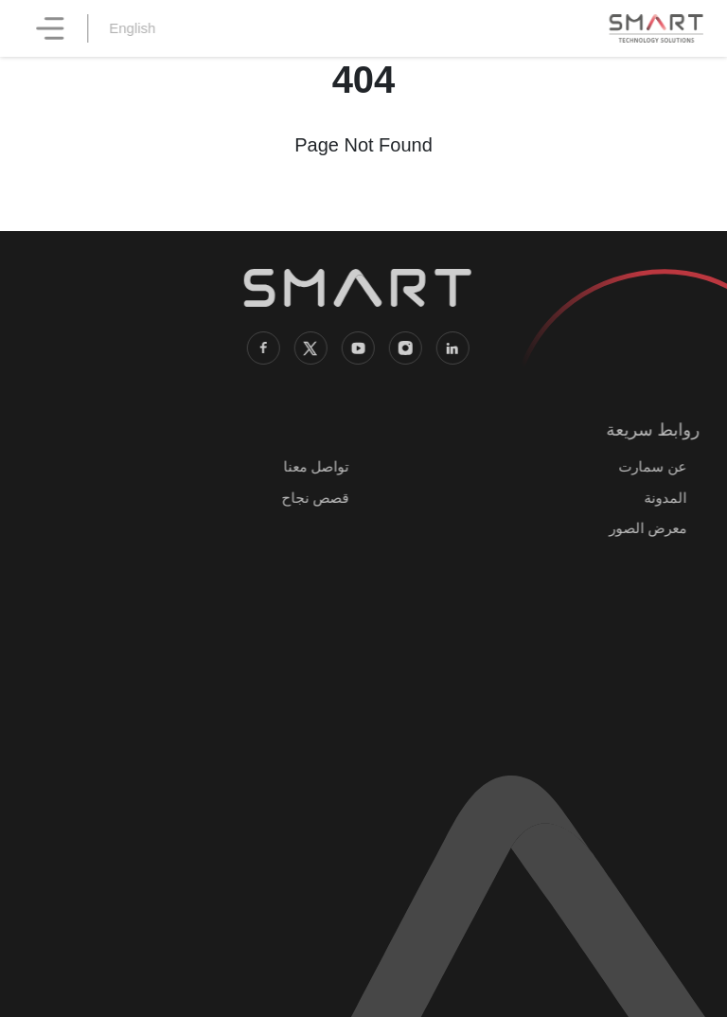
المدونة (661, 498)
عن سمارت (648, 466)
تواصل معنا (312, 466)
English (138, 28)
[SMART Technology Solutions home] (656, 28)
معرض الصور (644, 528)
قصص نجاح (311, 498)
